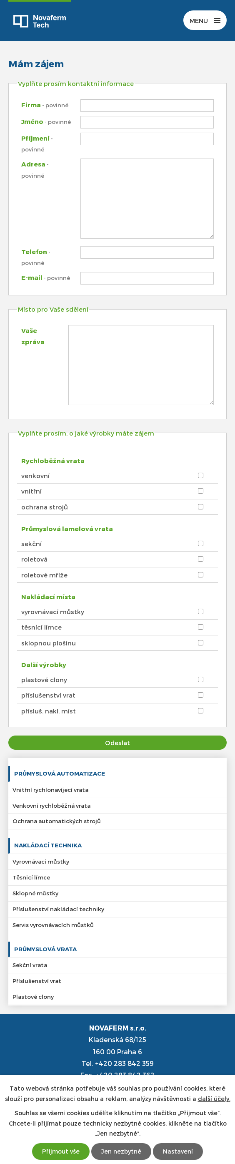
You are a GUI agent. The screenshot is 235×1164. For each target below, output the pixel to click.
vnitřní (31, 491)
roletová (34, 559)
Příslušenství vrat (36, 980)
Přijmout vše (61, 1151)
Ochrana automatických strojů (56, 820)
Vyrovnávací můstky (40, 861)
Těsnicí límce (31, 877)
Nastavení (178, 1151)
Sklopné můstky (35, 893)
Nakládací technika (48, 845)
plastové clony (44, 679)
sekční (31, 543)
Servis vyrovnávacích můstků (53, 924)
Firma (44, 104)
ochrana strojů (44, 507)
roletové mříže (44, 575)
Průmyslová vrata (45, 948)
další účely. (214, 1098)
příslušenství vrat (48, 695)
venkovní (35, 475)
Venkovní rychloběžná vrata (51, 805)
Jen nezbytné (121, 1151)
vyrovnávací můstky (52, 611)
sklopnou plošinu (48, 643)
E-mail (45, 277)
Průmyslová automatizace (59, 773)
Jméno (46, 121)
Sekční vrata (29, 964)
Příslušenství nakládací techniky (58, 908)
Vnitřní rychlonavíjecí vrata (50, 789)
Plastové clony (33, 996)
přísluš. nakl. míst (48, 711)
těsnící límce (41, 627)
